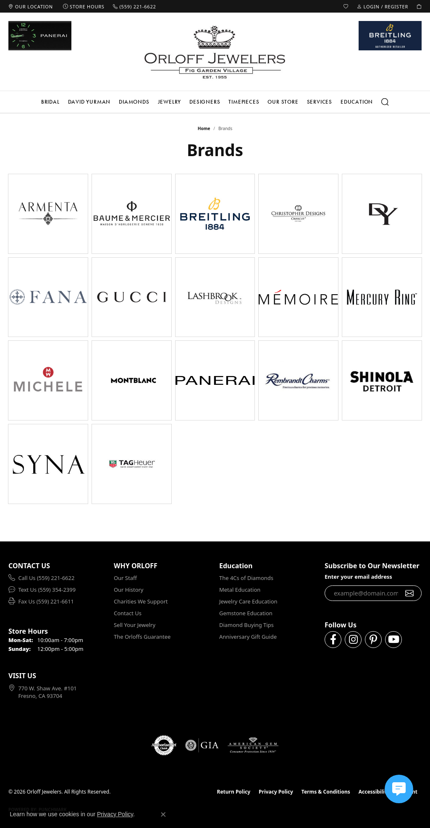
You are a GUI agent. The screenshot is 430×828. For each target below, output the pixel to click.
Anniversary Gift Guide (248, 636)
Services (319, 101)
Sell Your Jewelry (134, 625)
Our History (128, 589)
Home (204, 128)
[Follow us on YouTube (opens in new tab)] (393, 639)
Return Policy (234, 791)
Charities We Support (141, 601)
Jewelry (169, 101)
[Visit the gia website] (202, 745)
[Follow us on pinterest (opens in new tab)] (373, 639)
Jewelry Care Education (248, 601)
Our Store (282, 101)
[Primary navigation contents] (215, 102)
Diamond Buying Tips (246, 625)
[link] (30, 6)
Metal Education (239, 589)
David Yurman (89, 101)
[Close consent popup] (163, 814)
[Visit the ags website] (253, 745)
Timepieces (243, 101)
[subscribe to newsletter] (409, 593)
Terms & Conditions (326, 791)
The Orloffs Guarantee (142, 636)
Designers (204, 101)
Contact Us (128, 613)
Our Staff (125, 578)
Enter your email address (358, 576)
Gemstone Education (246, 613)
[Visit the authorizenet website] (164, 745)
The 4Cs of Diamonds (246, 578)
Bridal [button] (50, 101)
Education (357, 101)
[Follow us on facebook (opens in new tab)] (333, 639)
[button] (346, 6)
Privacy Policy (276, 791)
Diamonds (134, 101)
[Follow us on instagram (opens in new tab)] (353, 639)
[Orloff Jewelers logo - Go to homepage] (215, 52)
